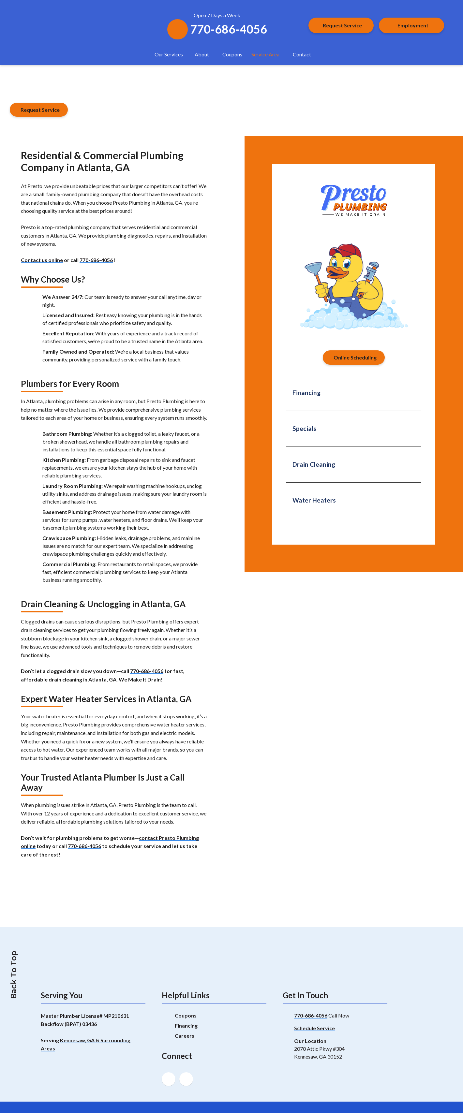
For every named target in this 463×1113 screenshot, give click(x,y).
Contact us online (42, 260)
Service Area (265, 54)
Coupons (232, 54)
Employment (412, 25)
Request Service (342, 25)
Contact (302, 54)
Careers (184, 1035)
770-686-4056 (96, 260)
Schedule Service (314, 1028)
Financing (186, 1025)
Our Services (169, 54)
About (202, 54)
